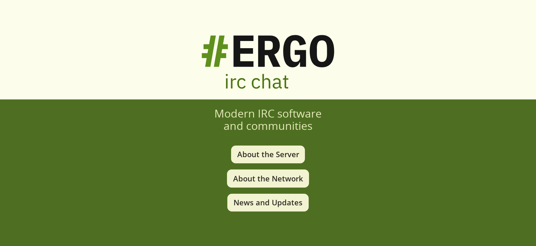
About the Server (268, 154)
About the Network (268, 178)
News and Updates (268, 202)
